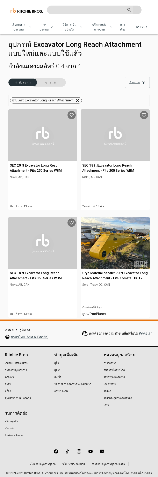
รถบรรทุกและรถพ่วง (114, 374)
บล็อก (8, 388)
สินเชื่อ (57, 374)
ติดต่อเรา (145, 330)
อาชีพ (8, 381)
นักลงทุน (9, 374)
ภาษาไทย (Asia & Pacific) (29, 333)
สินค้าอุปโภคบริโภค (114, 367)
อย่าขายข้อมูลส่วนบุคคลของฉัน (108, 461)
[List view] (145, 91)
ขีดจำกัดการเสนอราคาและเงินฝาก (72, 381)
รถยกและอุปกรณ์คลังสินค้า (118, 395)
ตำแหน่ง (141, 27)
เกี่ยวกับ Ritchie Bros (16, 360)
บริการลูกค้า (11, 418)
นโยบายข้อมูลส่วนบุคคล (43, 461)
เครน (106, 402)
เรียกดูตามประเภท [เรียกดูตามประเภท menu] (21, 27)
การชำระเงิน (61, 388)
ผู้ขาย (57, 367)
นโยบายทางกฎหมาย (73, 461)
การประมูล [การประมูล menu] (46, 27)
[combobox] (94, 91)
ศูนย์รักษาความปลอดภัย (18, 395)
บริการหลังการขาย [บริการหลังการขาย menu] (101, 27)
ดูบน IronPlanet (94, 310)
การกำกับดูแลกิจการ (16, 367)
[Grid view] (135, 91)
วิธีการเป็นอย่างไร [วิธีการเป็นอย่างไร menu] (72, 27)
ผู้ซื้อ (56, 360)
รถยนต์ (107, 388)
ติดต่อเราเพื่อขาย (14, 432)
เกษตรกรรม (110, 381)
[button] (22, 80)
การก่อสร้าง (110, 360)
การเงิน (125, 27)
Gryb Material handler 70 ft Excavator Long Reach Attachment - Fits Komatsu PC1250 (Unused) (115, 275)
